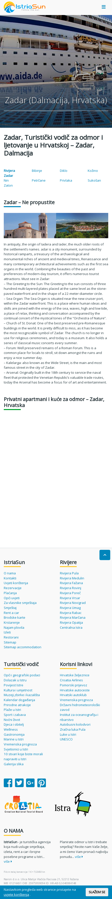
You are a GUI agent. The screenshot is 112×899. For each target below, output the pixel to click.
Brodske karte (14, 617)
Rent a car (11, 612)
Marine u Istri (14, 739)
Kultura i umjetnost (18, 690)
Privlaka (66, 180)
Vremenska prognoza (20, 744)
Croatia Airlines (71, 680)
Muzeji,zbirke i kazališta (22, 695)
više (8, 861)
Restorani (11, 637)
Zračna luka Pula (72, 729)
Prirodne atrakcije (17, 705)
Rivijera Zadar (9, 173)
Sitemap (10, 642)
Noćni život (12, 719)
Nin (6, 180)
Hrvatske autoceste (75, 690)
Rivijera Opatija (71, 622)
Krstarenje (12, 622)
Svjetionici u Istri (16, 749)
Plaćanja (10, 593)
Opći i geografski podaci (22, 675)
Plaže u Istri (12, 709)
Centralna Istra (71, 627)
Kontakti (10, 578)
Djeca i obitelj (14, 724)
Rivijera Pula (69, 573)
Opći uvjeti (12, 598)
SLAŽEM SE (97, 892)
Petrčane (39, 180)
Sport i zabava (15, 714)
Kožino (93, 170)
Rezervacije (13, 588)
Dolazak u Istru (15, 680)
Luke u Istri (68, 734)
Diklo (63, 170)
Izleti (7, 632)
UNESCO (66, 739)
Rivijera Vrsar (70, 598)
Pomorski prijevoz (73, 685)
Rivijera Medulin (72, 578)
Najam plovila (14, 627)
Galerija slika (14, 764)
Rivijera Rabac (70, 612)
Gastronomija (14, 734)
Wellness (11, 729)
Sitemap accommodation (22, 647)
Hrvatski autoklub (73, 695)
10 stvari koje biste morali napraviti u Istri (23, 756)
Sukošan (94, 180)
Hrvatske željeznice (74, 675)
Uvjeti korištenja (16, 583)
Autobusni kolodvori (75, 724)
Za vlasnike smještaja (20, 602)
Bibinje (37, 170)
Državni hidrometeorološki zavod (80, 707)
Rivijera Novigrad (73, 602)
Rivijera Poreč (70, 593)
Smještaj (10, 607)
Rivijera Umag (70, 607)
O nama (10, 573)
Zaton (8, 185)
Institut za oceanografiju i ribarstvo (79, 717)
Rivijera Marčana (72, 617)
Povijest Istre (13, 685)
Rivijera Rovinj (70, 588)
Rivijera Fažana (71, 583)
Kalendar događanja (19, 700)
